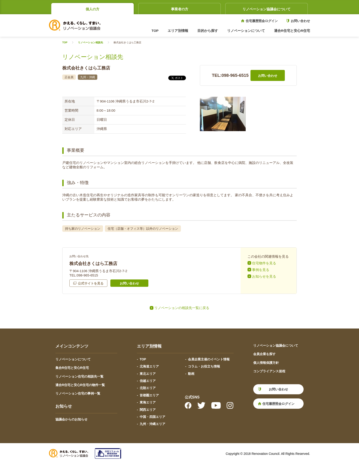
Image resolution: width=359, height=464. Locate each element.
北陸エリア (148, 388)
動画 (191, 374)
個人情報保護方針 (266, 363)
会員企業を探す (264, 354)
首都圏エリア (149, 395)
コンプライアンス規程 (269, 371)
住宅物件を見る (264, 263)
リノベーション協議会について (266, 9)
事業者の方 (179, 9)
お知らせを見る (264, 276)
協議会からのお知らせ (71, 419)
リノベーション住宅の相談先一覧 (79, 376)
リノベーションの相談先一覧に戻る (181, 308)
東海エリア (148, 402)
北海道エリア (149, 366)
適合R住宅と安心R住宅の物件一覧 (80, 385)
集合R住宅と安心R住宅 (72, 368)
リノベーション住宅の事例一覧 (77, 393)
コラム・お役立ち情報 (204, 366)
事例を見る (260, 270)
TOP (155, 31)
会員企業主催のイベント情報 (209, 359)
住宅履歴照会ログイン (262, 21)
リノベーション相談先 (90, 42)
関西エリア (148, 410)
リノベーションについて (73, 359)
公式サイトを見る (90, 283)
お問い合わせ (300, 21)
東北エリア (148, 374)
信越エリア (148, 381)
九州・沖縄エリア (152, 424)
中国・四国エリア (152, 417)
